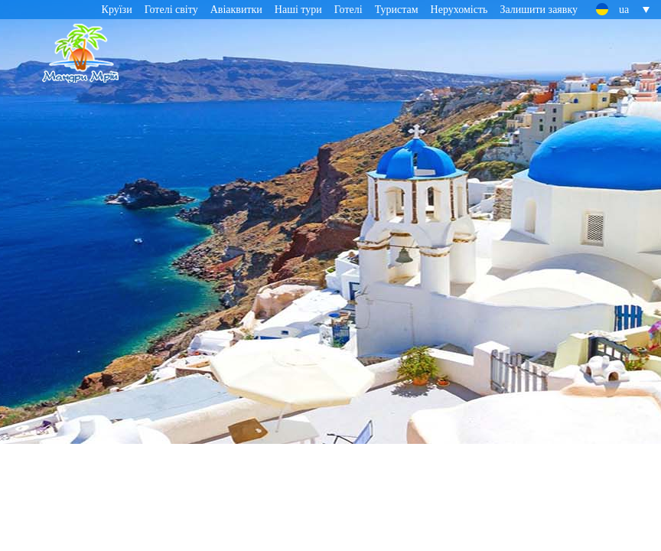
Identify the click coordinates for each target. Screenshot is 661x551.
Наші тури (298, 9)
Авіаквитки (236, 9)
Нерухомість (459, 9)
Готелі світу (171, 9)
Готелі (348, 9)
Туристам (396, 9)
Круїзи (117, 9)
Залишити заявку (539, 9)
